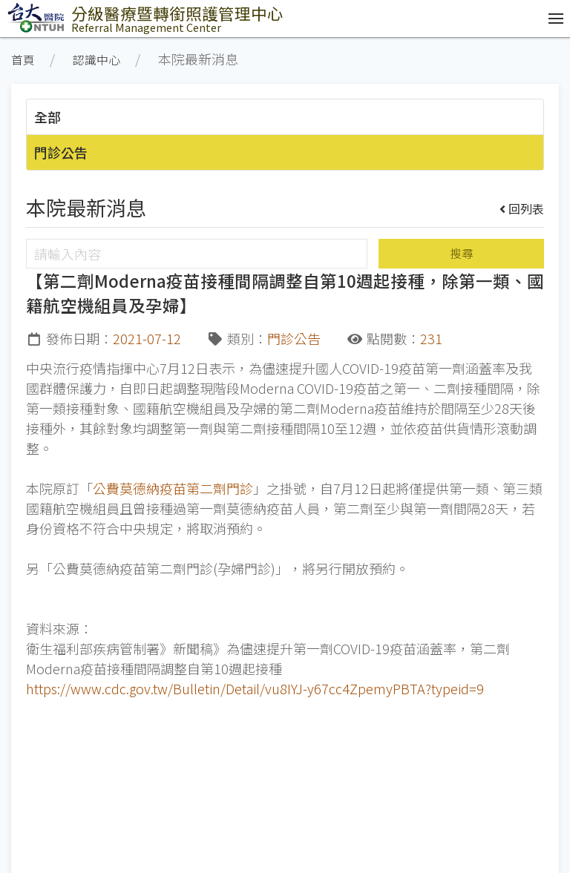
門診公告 (61, 152)
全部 (47, 116)
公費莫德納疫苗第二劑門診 (173, 488)
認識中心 (96, 59)
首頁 (23, 59)
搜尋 (462, 253)
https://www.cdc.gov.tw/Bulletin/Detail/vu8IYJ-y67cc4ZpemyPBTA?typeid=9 (255, 688)
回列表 (522, 208)
